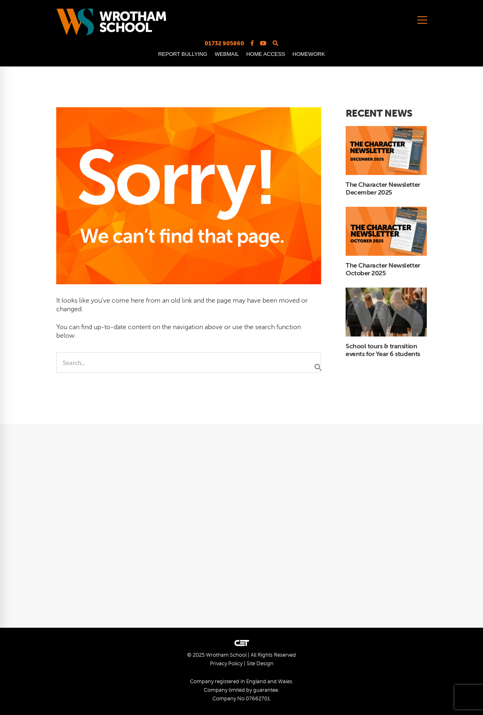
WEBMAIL (227, 54)
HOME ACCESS (265, 54)
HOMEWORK (309, 54)
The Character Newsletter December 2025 (383, 188)
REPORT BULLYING (182, 54)
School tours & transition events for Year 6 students (383, 350)
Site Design (260, 663)
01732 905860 (224, 43)
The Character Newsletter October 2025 (383, 269)
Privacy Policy (226, 663)
